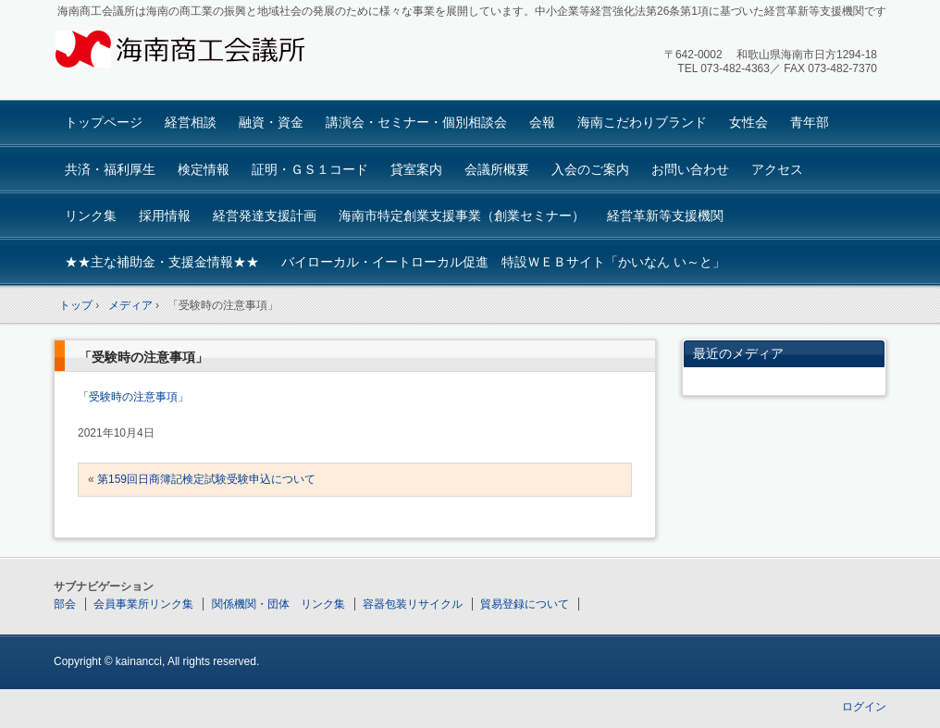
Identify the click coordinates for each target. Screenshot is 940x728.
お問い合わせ (690, 169)
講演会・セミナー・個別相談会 (416, 122)
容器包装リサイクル (413, 604)
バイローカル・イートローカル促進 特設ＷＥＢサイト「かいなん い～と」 (503, 261)
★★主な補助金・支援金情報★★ (162, 261)
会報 (542, 122)
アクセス (777, 169)
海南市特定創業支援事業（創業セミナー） (462, 215)
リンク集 (91, 215)
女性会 (748, 122)
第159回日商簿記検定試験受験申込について (206, 479)
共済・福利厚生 (110, 169)
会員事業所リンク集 (143, 604)
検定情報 (203, 169)
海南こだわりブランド (642, 122)
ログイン (864, 706)
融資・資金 (271, 122)
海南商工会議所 (192, 52)
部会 (65, 604)
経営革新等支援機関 (665, 215)
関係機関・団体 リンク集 (278, 604)
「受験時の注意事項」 (143, 357)
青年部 (809, 122)
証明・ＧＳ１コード (310, 169)
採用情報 (165, 215)
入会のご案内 (590, 169)
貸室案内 (416, 169)
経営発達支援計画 (264, 215)
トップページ (103, 122)
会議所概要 (496, 169)
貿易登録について (524, 604)
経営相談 (190, 122)
